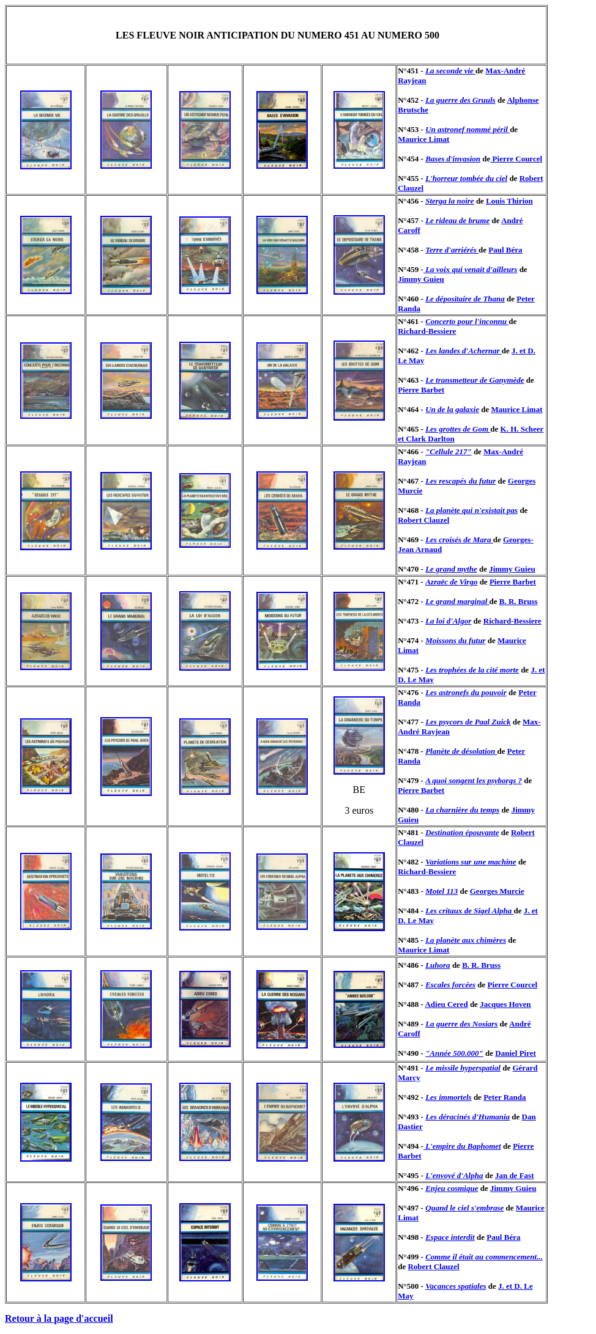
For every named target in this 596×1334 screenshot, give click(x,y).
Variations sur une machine (470, 861)
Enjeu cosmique (451, 1188)
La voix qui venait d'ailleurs (470, 269)
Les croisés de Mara (459, 539)
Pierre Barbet (421, 389)
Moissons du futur (455, 640)
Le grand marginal (457, 601)
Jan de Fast (514, 1175)
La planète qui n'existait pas (471, 510)
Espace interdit (450, 1237)
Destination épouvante (462, 832)
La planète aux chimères (465, 940)
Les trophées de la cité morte (472, 669)
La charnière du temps (462, 809)
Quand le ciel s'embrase (464, 1207)
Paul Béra (505, 249)
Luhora (437, 965)
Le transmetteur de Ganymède (474, 380)
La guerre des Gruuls (460, 100)
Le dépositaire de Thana (465, 298)
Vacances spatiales (455, 1286)
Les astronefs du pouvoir (466, 692)
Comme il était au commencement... (484, 1256)
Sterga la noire (449, 200)
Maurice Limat (423, 139)
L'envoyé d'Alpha (454, 1175)
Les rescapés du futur (460, 480)
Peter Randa (504, 1097)
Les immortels (448, 1097)
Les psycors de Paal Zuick (467, 721)
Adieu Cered (446, 1004)
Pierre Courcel (516, 158)
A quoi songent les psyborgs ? (473, 780)
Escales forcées (450, 984)
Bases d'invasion (452, 158)
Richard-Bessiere (427, 331)
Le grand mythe (451, 568)
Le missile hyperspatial (463, 1067)
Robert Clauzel (423, 520)
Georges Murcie (497, 891)
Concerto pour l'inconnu (466, 321)
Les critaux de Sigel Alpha (469, 910)
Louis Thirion (509, 200)
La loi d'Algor (448, 620)
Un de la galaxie (452, 409)
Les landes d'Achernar (463, 350)
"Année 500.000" (454, 1053)
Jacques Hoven (505, 1004)
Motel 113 (441, 891)
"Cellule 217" (448, 451)
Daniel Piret (515, 1053)
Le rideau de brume (457, 220)
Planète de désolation (461, 751)
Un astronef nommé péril (467, 129)
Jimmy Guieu (421, 279)
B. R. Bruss (518, 601)
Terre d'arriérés (452, 249)
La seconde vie (450, 70)
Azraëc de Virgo (451, 581)
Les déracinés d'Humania (467, 1116)
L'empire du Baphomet (462, 1146)
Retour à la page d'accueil (59, 1318)
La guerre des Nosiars (461, 1023)
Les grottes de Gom (457, 428)
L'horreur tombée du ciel (466, 178)
